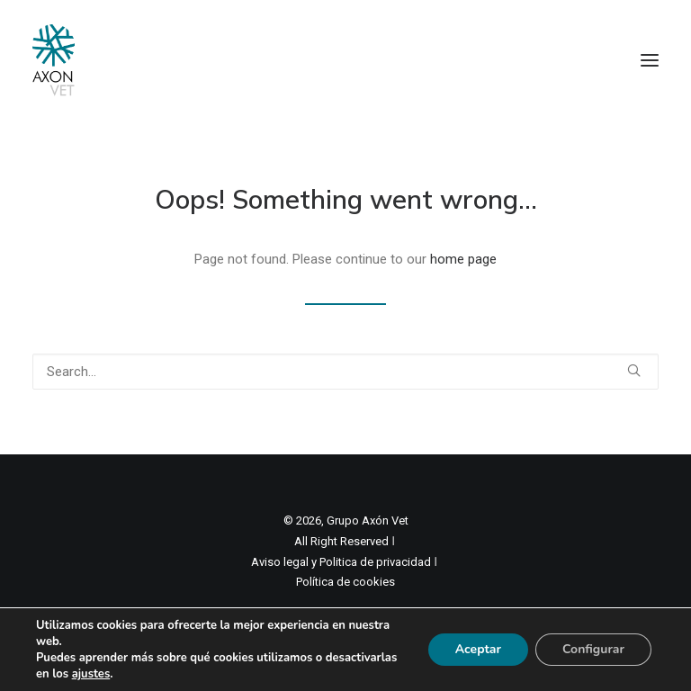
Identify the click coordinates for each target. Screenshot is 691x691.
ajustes (91, 674)
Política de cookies (345, 581)
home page (463, 259)
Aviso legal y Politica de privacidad (341, 562)
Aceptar (478, 649)
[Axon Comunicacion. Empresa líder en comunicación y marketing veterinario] (53, 60)
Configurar (593, 649)
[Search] (345, 372)
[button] (649, 60)
